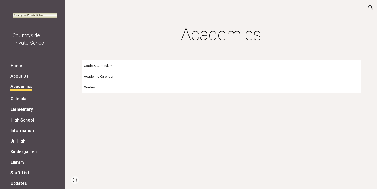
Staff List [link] (19, 172)
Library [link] (17, 162)
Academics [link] (21, 86)
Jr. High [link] (17, 141)
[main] (221, 34)
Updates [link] (18, 183)
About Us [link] (19, 76)
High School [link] (22, 120)
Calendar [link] (19, 98)
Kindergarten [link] (23, 151)
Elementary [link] (21, 109)
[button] (370, 7)
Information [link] (22, 130)
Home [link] (16, 65)
